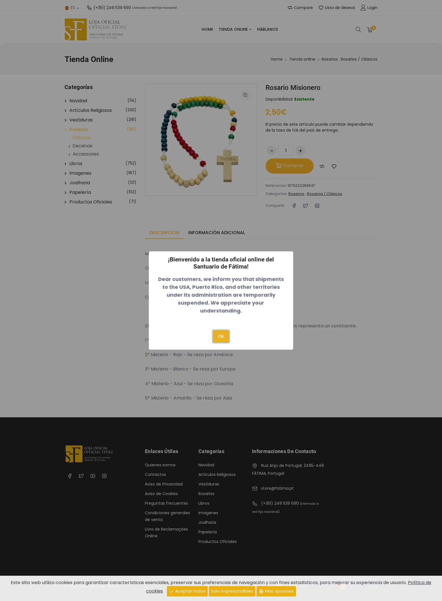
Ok (221, 336)
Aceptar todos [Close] (187, 591)
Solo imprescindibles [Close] (232, 591)
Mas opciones (276, 591)
